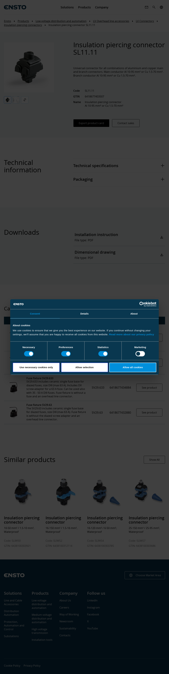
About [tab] (134, 313)
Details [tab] (84, 313)
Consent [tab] (35, 313)
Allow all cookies (133, 367)
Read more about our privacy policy (131, 334)
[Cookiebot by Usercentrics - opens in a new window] (141, 304)
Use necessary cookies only (36, 367)
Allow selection (84, 367)
